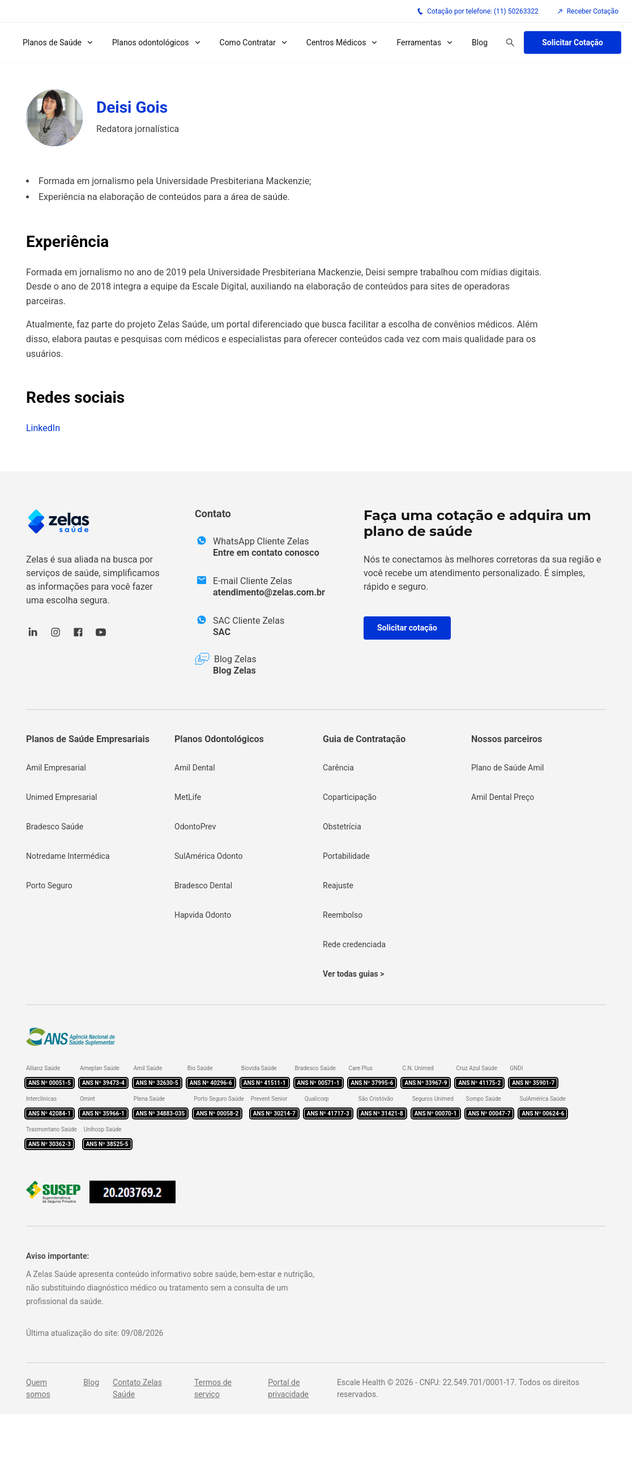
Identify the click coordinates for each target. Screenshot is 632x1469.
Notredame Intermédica (68, 856)
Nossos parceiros (506, 739)
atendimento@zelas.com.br (269, 592)
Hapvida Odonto (202, 914)
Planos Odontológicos (219, 739)
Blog (480, 42)
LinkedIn (43, 428)
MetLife (187, 797)
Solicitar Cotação (572, 42)
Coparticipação (350, 797)
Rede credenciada (354, 944)
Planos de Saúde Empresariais (88, 739)
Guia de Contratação (364, 739)
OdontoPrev (195, 826)
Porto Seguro (49, 885)
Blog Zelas (234, 670)
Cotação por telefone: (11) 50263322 (478, 11)
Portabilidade (346, 856)
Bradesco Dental (203, 885)
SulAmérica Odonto (208, 856)
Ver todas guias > (353, 973)
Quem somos (38, 1388)
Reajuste (338, 885)
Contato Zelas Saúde (137, 1388)
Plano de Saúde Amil (507, 767)
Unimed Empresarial (61, 797)
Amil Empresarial (56, 767)
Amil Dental (194, 767)
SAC (221, 632)
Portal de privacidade (288, 1388)
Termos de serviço (213, 1388)
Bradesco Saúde (54, 826)
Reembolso (342, 914)
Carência (338, 767)
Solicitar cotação (407, 627)
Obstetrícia (342, 826)
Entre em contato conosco (266, 552)
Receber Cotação (587, 11)
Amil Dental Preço (502, 797)
